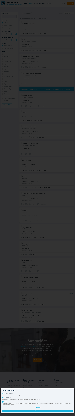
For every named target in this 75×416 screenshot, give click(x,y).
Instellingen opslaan (37, 411)
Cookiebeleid (38, 407)
